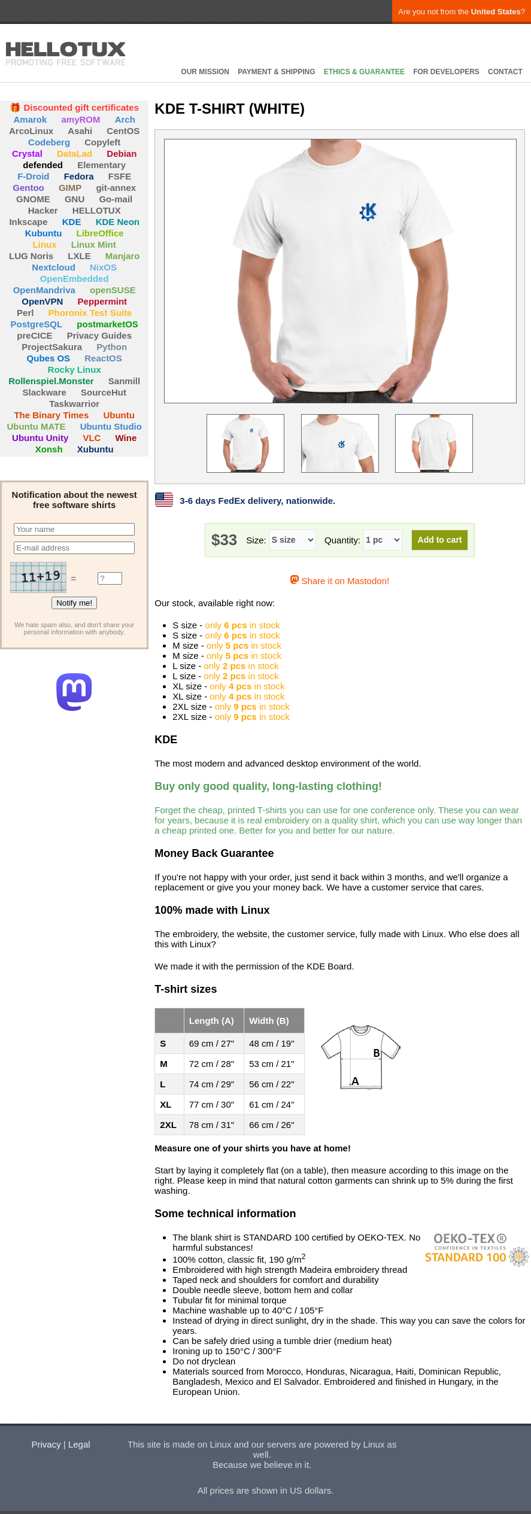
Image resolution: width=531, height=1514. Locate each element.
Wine (126, 438)
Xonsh (49, 449)
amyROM (81, 119)
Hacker (43, 210)
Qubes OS (49, 358)
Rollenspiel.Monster (51, 381)
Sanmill (124, 381)
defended (43, 165)
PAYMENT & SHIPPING (276, 72)
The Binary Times (51, 415)
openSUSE (113, 290)
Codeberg (49, 142)
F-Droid (33, 176)
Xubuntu (95, 449)
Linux (45, 244)
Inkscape (28, 222)
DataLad (74, 153)
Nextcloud (53, 267)
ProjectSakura (52, 347)
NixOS (103, 267)
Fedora (79, 176)
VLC (92, 438)
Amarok (30, 119)
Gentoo (28, 188)
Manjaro (122, 256)
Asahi (80, 131)
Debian (121, 153)
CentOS (123, 131)
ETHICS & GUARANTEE (364, 72)
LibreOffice (99, 233)
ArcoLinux (31, 131)
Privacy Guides (99, 335)
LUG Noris (31, 256)
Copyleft (102, 142)
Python (111, 347)
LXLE (79, 256)
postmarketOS (107, 324)
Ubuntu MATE (36, 426)
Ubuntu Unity (40, 438)
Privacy (45, 1444)
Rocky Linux (74, 369)
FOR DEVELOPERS (446, 72)
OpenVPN (42, 301)
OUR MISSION (205, 72)
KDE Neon (117, 222)
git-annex (116, 188)
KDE (71, 222)
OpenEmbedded (74, 278)
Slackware (44, 392)
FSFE (119, 176)
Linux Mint (93, 244)
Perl (25, 313)
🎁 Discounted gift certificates (74, 107)
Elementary (101, 165)
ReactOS (103, 358)
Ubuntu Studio (111, 426)
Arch (125, 119)
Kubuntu (43, 233)
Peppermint (103, 301)
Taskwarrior (74, 404)
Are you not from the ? (461, 11)
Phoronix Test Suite (90, 313)
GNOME (33, 199)
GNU (74, 199)
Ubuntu (118, 415)
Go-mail (115, 199)
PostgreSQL (36, 324)
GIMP (70, 188)
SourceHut (103, 392)
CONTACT (505, 72)
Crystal (27, 153)
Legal (79, 1444)
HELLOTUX (66, 54)
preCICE (34, 335)
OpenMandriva (44, 290)
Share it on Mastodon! (339, 581)
